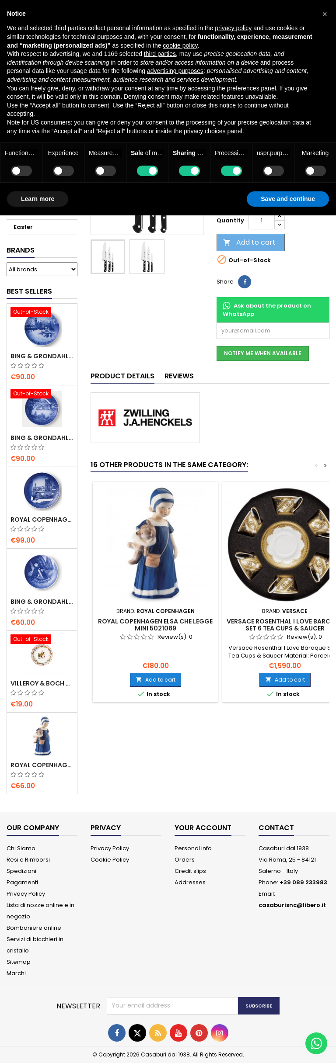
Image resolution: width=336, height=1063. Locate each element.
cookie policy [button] (180, 45)
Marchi (16, 973)
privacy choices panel (213, 131)
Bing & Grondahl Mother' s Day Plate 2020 (42, 601)
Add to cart (249, 242)
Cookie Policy (110, 859)
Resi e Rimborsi (28, 859)
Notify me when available (262, 353)
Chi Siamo (21, 848)
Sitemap (19, 962)
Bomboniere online (34, 928)
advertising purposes (175, 70)
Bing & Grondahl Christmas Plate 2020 (42, 356)
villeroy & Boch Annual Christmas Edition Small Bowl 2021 (42, 683)
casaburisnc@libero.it (292, 905)
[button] (325, 14)
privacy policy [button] (233, 27)
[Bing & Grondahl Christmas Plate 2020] (42, 313)
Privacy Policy (26, 894)
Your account (203, 828)
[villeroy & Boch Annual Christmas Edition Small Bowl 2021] (42, 640)
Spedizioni (21, 871)
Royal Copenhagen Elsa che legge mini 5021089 (42, 765)
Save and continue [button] (288, 198)
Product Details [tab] (122, 376)
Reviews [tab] (179, 376)
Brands (21, 250)
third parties (160, 53)
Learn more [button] (37, 198)
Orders (185, 859)
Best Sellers (29, 291)
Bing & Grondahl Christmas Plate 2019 (42, 437)
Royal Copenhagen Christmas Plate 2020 (42, 519)
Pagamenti (22, 882)
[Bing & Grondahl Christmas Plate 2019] (42, 394)
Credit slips (190, 871)
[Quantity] (261, 220)
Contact (276, 828)
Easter (23, 227)
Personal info (193, 848)
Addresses (190, 882)
